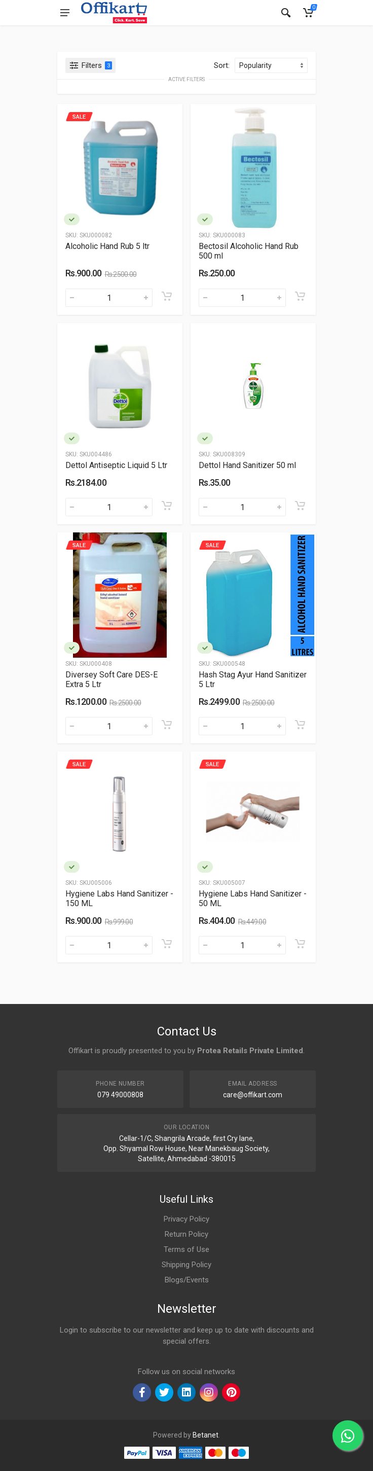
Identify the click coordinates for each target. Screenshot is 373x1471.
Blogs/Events (187, 1279)
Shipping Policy (186, 1264)
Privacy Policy (186, 1219)
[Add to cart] (167, 296)
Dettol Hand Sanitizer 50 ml (247, 465)
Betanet (205, 1435)
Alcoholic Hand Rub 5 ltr (107, 246)
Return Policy (186, 1234)
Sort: (222, 65)
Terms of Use (186, 1249)
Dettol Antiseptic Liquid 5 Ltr (116, 465)
